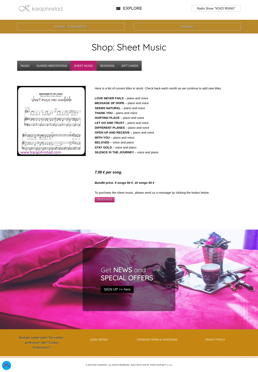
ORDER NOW (104, 199)
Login (170, 365)
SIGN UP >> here (117, 289)
